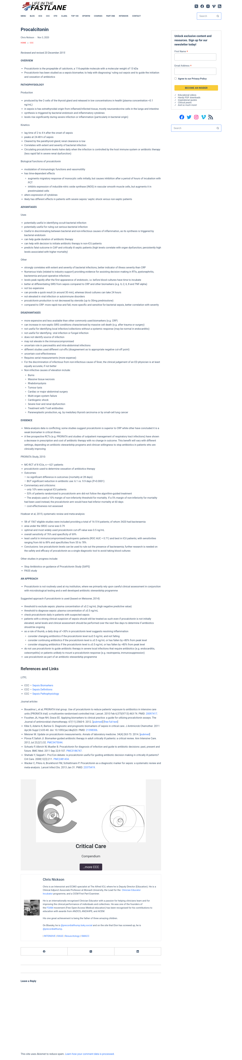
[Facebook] (202, 6)
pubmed (97, 721)
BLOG (32, 16)
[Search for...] (205, 16)
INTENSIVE (123, 16)
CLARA (64, 16)
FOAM (50, 907)
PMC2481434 (61, 759)
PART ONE (110, 16)
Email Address (183, 65)
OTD (55, 16)
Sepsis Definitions (42, 689)
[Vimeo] (214, 6)
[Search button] (217, 16)
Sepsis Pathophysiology (45, 693)
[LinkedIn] (137, 951)
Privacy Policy (199, 78)
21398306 (91, 730)
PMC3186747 (74, 750)
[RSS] (219, 6)
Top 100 (75, 16)
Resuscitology (72, 936)
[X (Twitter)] (196, 6)
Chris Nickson (53, 879)
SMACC (85, 936)
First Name (181, 51)
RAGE (60, 936)
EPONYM (86, 16)
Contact (136, 16)
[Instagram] (208, 6)
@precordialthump (52, 929)
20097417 (151, 713)
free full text (111, 721)
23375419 (89, 767)
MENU (23, 16)
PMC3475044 (54, 742)
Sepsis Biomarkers (42, 685)
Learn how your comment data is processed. (89, 1053)
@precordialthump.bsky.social (76, 925)
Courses (98, 16)
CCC (48, 16)
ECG (40, 16)
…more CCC (91, 867)
